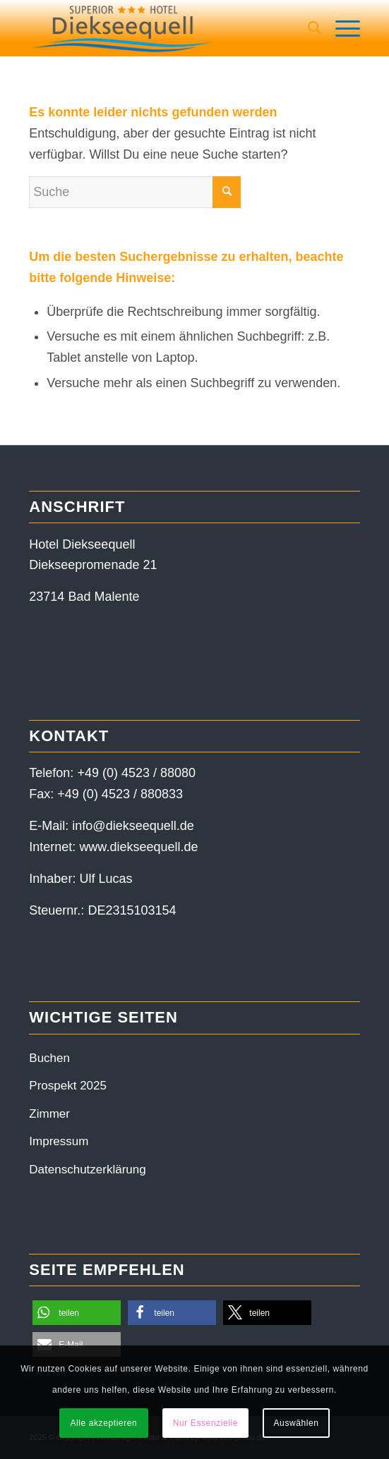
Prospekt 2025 (68, 1085)
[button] (76, 1312)
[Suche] (307, 28)
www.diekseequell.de (138, 847)
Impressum (58, 1141)
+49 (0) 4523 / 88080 (136, 773)
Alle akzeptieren (103, 1423)
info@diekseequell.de (132, 826)
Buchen (49, 1058)
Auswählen (296, 1423)
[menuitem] (307, 28)
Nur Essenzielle (205, 1423)
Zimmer (49, 1114)
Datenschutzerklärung (87, 1169)
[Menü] (340, 28)
